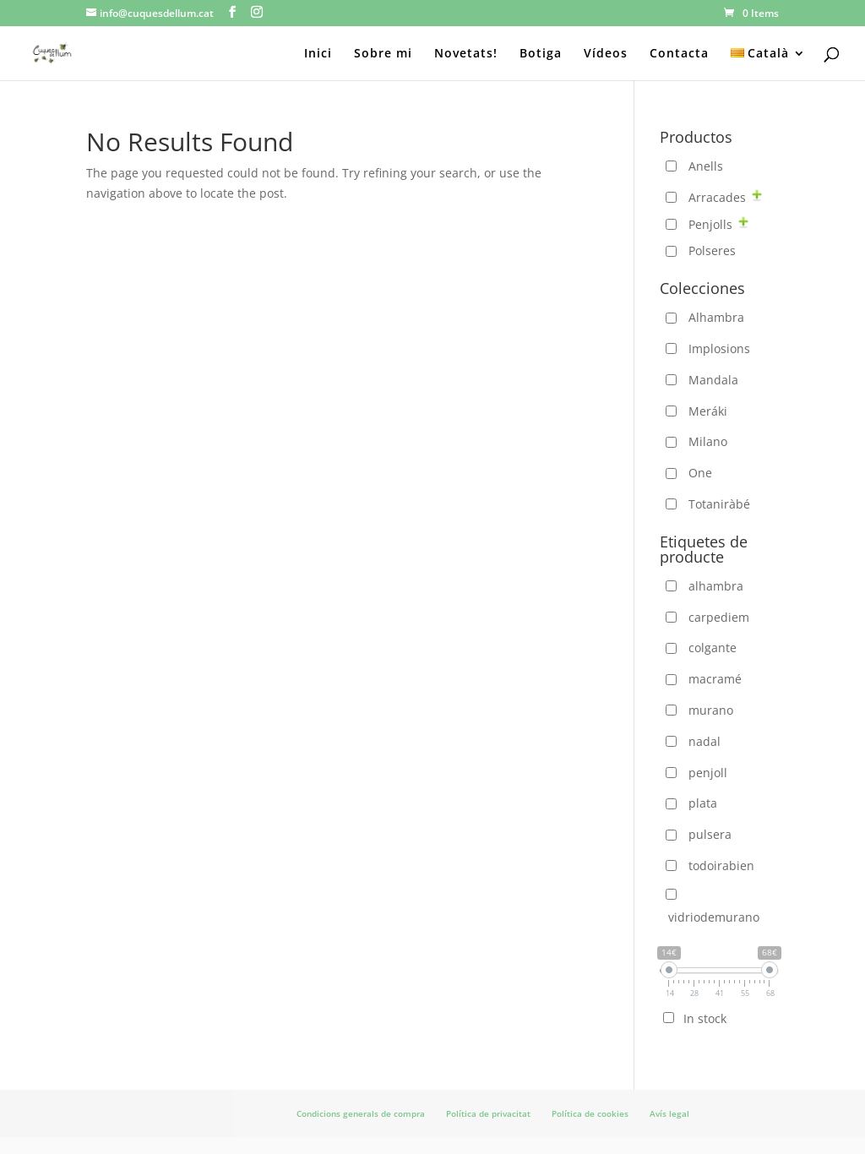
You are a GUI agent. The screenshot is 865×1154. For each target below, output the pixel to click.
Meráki (707, 411)
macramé (715, 679)
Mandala (713, 380)
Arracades (717, 197)
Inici (318, 54)
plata (702, 803)
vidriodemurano (713, 917)
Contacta (679, 54)
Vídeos (606, 54)
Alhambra (716, 317)
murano (710, 710)
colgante (712, 648)
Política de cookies (590, 1113)
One (700, 473)
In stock (704, 1018)
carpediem (718, 617)
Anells (705, 166)
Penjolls (710, 224)
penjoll (707, 773)
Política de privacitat (488, 1113)
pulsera (710, 834)
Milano (707, 441)
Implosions (719, 348)
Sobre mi (383, 54)
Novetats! (466, 54)
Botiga (541, 54)
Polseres (712, 250)
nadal (704, 741)
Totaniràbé (719, 504)
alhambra (715, 586)
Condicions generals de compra (360, 1113)
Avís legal (669, 1113)
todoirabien (721, 865)
